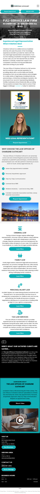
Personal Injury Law (20, 290)
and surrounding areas (8, 458)
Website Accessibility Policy (20, 492)
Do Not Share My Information (13, 491)
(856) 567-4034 (7, 466)
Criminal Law (20, 233)
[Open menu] (38, 6)
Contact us (18, 86)
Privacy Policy (3, 491)
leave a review (13, 361)
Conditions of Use (23, 491)
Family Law (20, 260)
